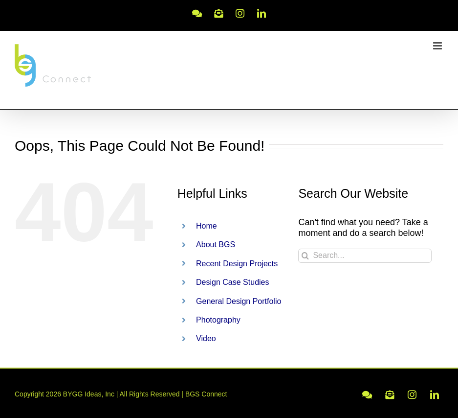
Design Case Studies (232, 282)
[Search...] (364, 256)
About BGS (215, 244)
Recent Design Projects (237, 263)
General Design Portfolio (238, 301)
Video (206, 338)
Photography (218, 320)
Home (206, 226)
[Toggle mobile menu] (438, 46)
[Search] (305, 256)
